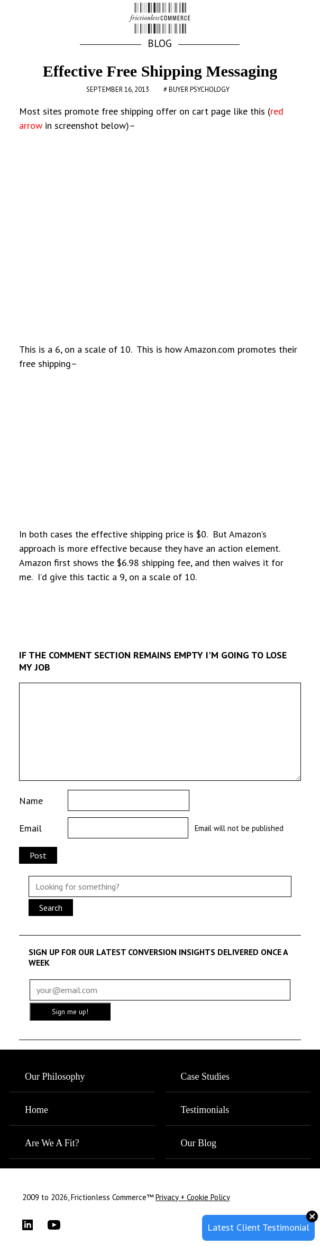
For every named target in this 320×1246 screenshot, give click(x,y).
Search (50, 907)
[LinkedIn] (35, 1225)
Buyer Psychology (199, 89)
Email (30, 828)
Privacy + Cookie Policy (193, 1197)
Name (31, 801)
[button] (288, 19)
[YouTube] (60, 1225)
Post (38, 855)
